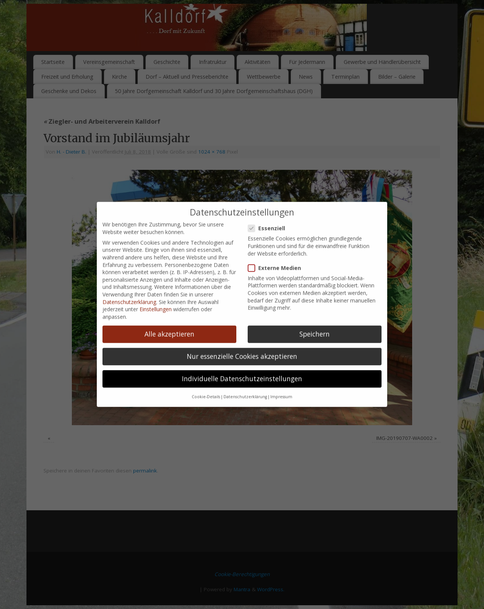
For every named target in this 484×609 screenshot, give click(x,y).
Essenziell (270, 204)
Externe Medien (277, 244)
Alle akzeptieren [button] (169, 310)
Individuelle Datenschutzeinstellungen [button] (242, 355)
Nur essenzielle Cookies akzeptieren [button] (242, 332)
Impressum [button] (281, 373)
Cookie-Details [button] (206, 373)
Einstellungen (156, 285)
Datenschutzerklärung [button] (245, 373)
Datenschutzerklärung (129, 278)
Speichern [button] (314, 310)
